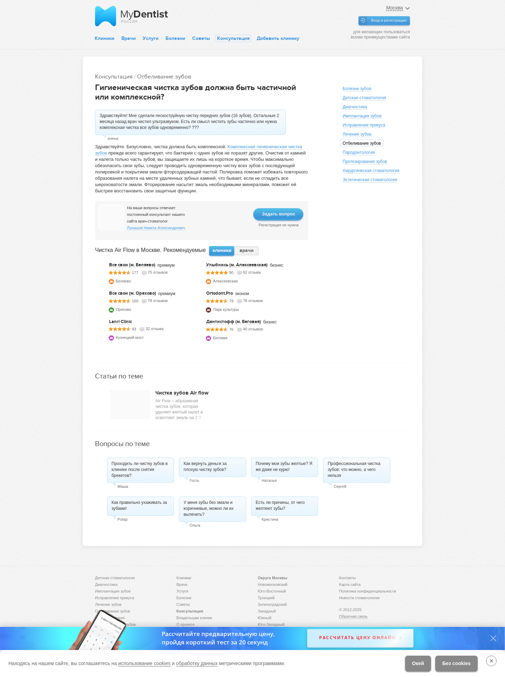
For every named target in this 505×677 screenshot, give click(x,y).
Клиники (104, 38)
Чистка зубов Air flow (182, 393)
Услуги (151, 38)
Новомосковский (272, 584)
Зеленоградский (272, 604)
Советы (201, 38)
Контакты (347, 578)
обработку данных (197, 663)
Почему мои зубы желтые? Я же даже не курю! (284, 466)
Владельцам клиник (194, 618)
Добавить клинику (278, 38)
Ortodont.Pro (219, 293)
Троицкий (266, 598)
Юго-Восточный (272, 591)
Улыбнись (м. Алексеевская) (237, 264)
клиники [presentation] (222, 250)
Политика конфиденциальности (367, 591)
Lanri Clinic (120, 321)
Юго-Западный (271, 624)
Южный (264, 618)
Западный (267, 611)
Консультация (233, 38)
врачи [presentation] (247, 250)
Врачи (128, 38)
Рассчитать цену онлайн (357, 638)
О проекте (185, 624)
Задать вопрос (278, 214)
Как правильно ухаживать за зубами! (139, 505)
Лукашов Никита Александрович (156, 228)
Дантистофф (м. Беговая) (233, 321)
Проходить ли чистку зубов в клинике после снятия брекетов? (140, 469)
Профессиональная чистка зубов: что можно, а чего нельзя (354, 469)
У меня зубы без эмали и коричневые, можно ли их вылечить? (208, 508)
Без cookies (456, 663)
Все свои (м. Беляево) (132, 264)
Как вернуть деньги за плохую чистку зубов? (205, 466)
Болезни (175, 38)
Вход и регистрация (388, 20)
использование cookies (144, 663)
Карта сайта (350, 584)
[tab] (222, 250)
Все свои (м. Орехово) (132, 293)
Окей (418, 663)
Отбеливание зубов (164, 77)
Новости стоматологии (359, 598)
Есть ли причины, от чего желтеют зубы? (280, 505)
